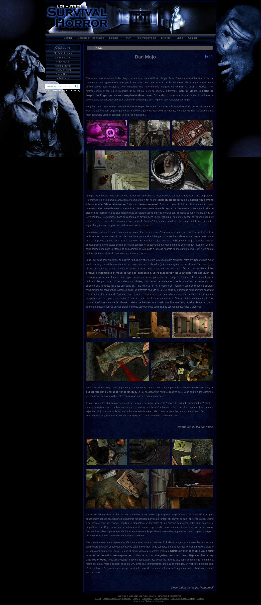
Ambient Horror (63, 65)
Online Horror (63, 74)
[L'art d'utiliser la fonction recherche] (62, 90)
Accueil (68, 37)
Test (90, 48)
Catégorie (62, 47)
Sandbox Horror (63, 70)
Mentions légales (187, 599)
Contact (192, 37)
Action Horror (63, 61)
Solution (99, 48)
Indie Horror (63, 78)
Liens (180, 37)
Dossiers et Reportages (91, 37)
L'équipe (114, 37)
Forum (127, 37)
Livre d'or (166, 37)
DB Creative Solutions (154, 601)
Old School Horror (62, 53)
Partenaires (147, 599)
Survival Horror (62, 57)
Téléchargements (146, 37)
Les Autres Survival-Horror (150, 596)
